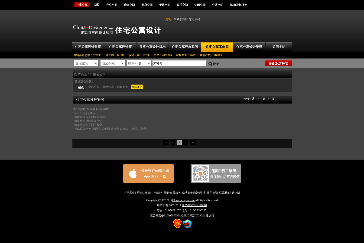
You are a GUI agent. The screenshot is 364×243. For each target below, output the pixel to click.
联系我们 (224, 192)
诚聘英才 (199, 192)
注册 (184, 19)
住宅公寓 (82, 4)
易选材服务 (143, 192)
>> (193, 142)
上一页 (270, 99)
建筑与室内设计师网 (194, 205)
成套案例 (122, 86)
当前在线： (211, 55)
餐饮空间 (164, 4)
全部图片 (93, 86)
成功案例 (187, 192)
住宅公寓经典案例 (185, 47)
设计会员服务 (172, 192)
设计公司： (141, 55)
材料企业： (188, 55)
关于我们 (129, 192)
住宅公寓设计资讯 (249, 47)
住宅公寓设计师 (120, 47)
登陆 (176, 19)
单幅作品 (108, 86)
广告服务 (157, 192)
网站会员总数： (88, 55)
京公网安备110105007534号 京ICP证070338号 (177, 215)
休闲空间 (199, 4)
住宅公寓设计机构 (153, 47)
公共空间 (217, 4)
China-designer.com (183, 200)
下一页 (261, 99)
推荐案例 (137, 86)
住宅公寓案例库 (217, 47)
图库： (165, 55)
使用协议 (212, 192)
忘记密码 (194, 19)
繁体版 (236, 192)
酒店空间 (147, 4)
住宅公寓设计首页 (88, 47)
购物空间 (129, 4)
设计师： (117, 55)
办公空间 (111, 4)
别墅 (97, 4)
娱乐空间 (182, 4)
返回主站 (278, 47)
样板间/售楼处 (238, 4)
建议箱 (210, 215)
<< (166, 142)
